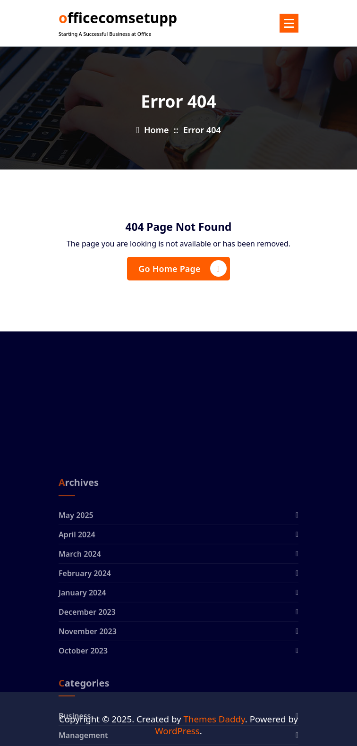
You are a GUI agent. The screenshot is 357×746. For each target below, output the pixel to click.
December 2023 (87, 663)
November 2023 (88, 682)
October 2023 (83, 701)
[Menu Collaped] (289, 23)
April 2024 (77, 585)
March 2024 (80, 605)
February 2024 (85, 624)
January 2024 (82, 643)
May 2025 (76, 566)
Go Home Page (182, 268)
